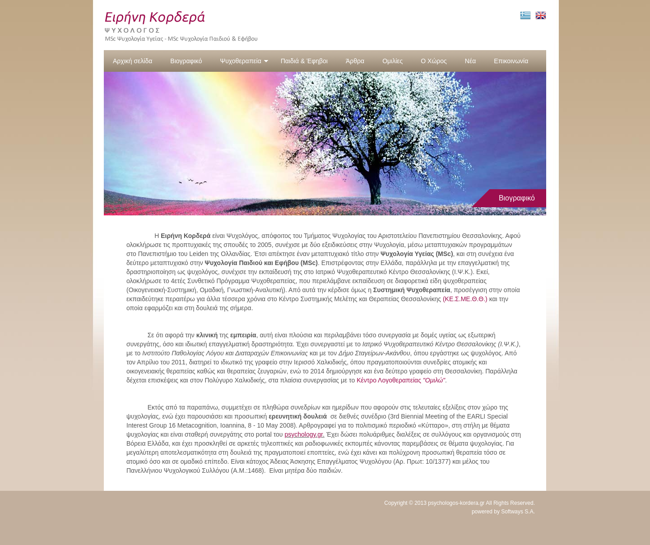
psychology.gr (303, 434)
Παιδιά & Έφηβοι (304, 61)
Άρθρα (355, 61)
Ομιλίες (392, 61)
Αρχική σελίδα (132, 61)
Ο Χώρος (434, 61)
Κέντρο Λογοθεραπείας (401, 380)
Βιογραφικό (186, 61)
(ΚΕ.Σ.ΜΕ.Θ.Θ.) (465, 299)
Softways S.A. (518, 511)
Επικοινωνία (511, 61)
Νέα (470, 61)
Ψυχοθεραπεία (244, 61)
